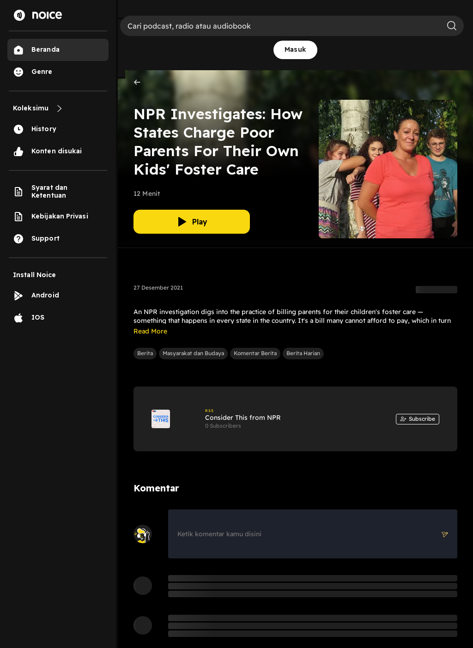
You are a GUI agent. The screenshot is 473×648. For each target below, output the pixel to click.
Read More (150, 331)
